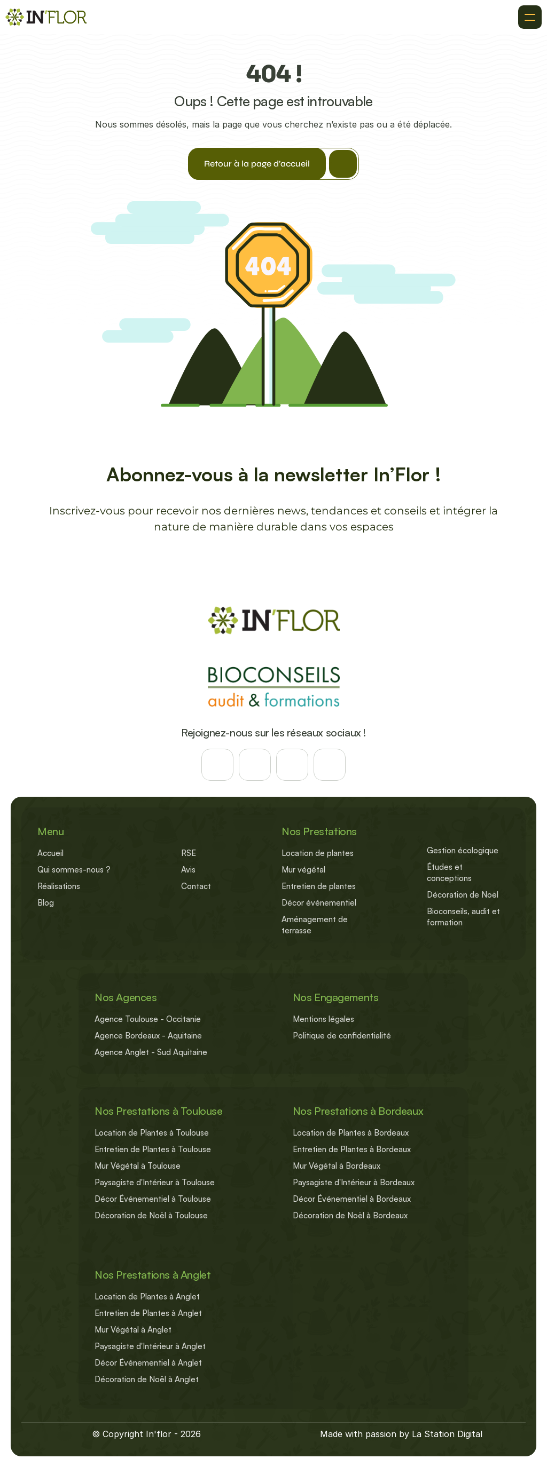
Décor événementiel (319, 903)
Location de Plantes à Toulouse (152, 1133)
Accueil (50, 853)
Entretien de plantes (319, 886)
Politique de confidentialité (342, 1035)
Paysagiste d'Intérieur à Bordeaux (354, 1182)
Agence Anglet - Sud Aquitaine (151, 1052)
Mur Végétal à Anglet (133, 1330)
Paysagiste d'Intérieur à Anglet (150, 1346)
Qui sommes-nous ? (74, 870)
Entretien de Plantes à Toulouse (153, 1149)
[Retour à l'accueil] (46, 17)
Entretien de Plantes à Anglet (148, 1313)
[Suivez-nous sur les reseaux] (217, 765)
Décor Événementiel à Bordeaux (352, 1199)
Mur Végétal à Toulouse (138, 1166)
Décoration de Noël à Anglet (147, 1379)
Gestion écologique (462, 850)
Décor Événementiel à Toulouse (153, 1199)
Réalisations (58, 886)
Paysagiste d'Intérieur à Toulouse (155, 1182)
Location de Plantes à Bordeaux (351, 1133)
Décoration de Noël (462, 895)
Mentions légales (323, 1019)
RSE (188, 853)
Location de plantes (318, 853)
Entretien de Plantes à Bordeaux (352, 1149)
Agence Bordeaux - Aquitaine (148, 1035)
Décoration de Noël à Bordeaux (350, 1215)
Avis (188, 870)
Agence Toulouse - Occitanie (148, 1019)
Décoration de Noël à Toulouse (151, 1215)
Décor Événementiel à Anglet (148, 1363)
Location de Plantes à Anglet (147, 1296)
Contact (196, 886)
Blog (45, 903)
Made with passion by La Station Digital (401, 1434)
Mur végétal (303, 870)
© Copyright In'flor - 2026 (146, 1434)
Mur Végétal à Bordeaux (336, 1166)
